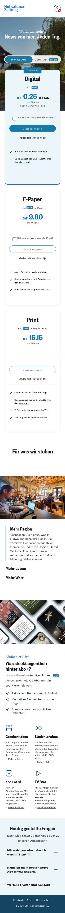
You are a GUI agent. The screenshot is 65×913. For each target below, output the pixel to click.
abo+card (24, 162)
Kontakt (18, 899)
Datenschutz (44, 899)
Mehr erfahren (16, 758)
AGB (30, 899)
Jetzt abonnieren (46, 807)
